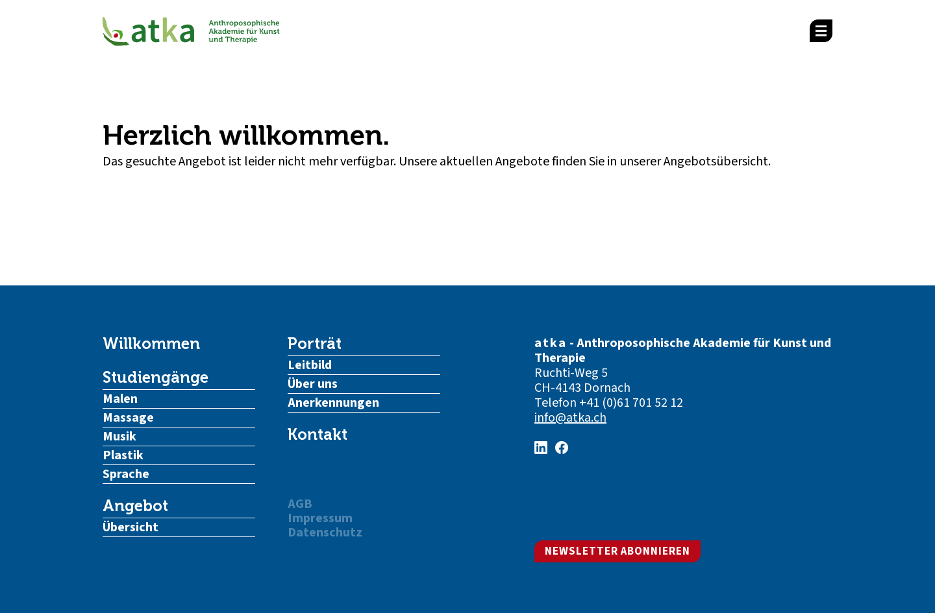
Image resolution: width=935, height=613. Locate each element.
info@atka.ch (570, 418)
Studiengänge (155, 377)
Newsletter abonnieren (617, 551)
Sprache (126, 474)
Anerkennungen (333, 403)
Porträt (315, 344)
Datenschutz (325, 532)
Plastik (123, 455)
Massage (128, 418)
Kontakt (317, 435)
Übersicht (130, 527)
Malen (120, 399)
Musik (119, 436)
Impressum (320, 518)
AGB (300, 504)
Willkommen (151, 344)
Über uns (313, 384)
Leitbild (310, 365)
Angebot (135, 506)
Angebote (522, 161)
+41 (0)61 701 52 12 (631, 403)
